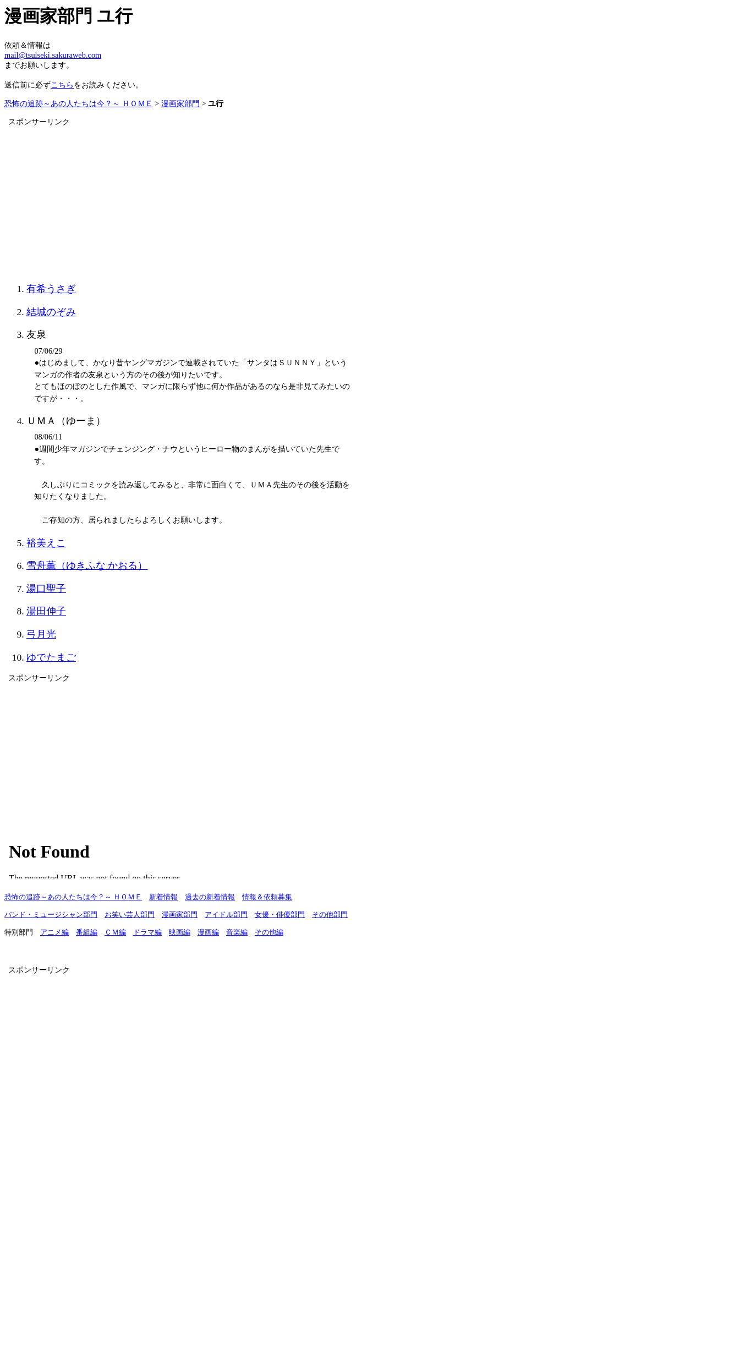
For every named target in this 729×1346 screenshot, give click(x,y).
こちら (62, 84)
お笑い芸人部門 (130, 915)
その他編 (269, 932)
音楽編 (237, 932)
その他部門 (330, 915)
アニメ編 (54, 932)
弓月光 (41, 634)
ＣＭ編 (115, 932)
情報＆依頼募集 (267, 897)
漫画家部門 (180, 103)
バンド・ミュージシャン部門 (50, 915)
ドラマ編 (147, 932)
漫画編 (208, 932)
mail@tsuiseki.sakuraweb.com (52, 55)
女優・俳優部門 (280, 915)
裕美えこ (46, 542)
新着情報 (163, 897)
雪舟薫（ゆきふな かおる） (86, 565)
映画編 (179, 932)
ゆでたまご (51, 657)
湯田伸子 (46, 611)
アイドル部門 (226, 915)
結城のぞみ (51, 311)
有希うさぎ (51, 288)
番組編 (86, 932)
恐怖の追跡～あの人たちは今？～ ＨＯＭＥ (78, 103)
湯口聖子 (46, 588)
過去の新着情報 (210, 897)
